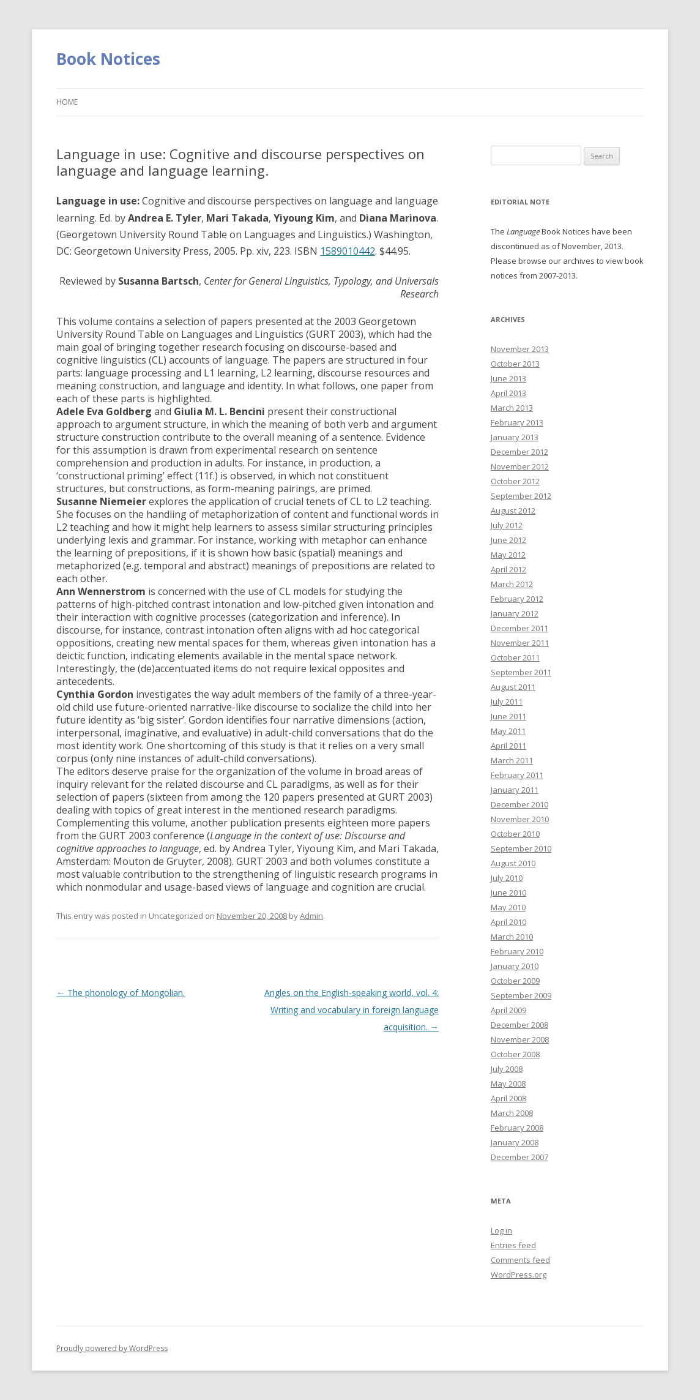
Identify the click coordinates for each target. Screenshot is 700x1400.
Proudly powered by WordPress (112, 1348)
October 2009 (515, 980)
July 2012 (507, 525)
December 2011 (519, 628)
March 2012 (512, 584)
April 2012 (508, 569)
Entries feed (513, 1245)
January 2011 (514, 789)
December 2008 (519, 1024)
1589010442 (347, 251)
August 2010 (513, 863)
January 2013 (514, 437)
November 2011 (520, 642)
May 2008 (508, 1083)
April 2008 (508, 1098)
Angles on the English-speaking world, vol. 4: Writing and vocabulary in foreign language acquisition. (351, 1010)
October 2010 (515, 833)
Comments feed (520, 1259)
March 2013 (512, 407)
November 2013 (520, 348)
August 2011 (513, 686)
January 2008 (514, 1142)
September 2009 (521, 995)
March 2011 (512, 760)
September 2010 (521, 848)
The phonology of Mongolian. (120, 992)
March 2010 (512, 936)
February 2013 (517, 422)
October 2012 (515, 481)
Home (67, 102)
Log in (501, 1230)
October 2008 (515, 1054)
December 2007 (519, 1156)
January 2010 (514, 965)
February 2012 (517, 598)
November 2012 (520, 466)
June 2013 (508, 378)
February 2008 (517, 1127)
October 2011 (515, 657)
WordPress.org (518, 1274)
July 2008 (507, 1068)
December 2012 (519, 451)
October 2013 (515, 363)
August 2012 (513, 510)
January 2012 (514, 613)
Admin (311, 915)
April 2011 (508, 745)
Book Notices (108, 59)
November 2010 (520, 819)
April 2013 (508, 393)
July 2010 (507, 877)
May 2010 (508, 907)
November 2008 (520, 1039)
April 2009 (508, 1010)
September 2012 (521, 495)
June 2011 (508, 716)
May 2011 (508, 730)
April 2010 (508, 921)
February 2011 (517, 774)
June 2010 (508, 892)
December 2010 (519, 804)
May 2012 (508, 554)
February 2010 (517, 951)
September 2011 (521, 672)
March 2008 (512, 1112)
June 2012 (508, 539)
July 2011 (507, 701)
